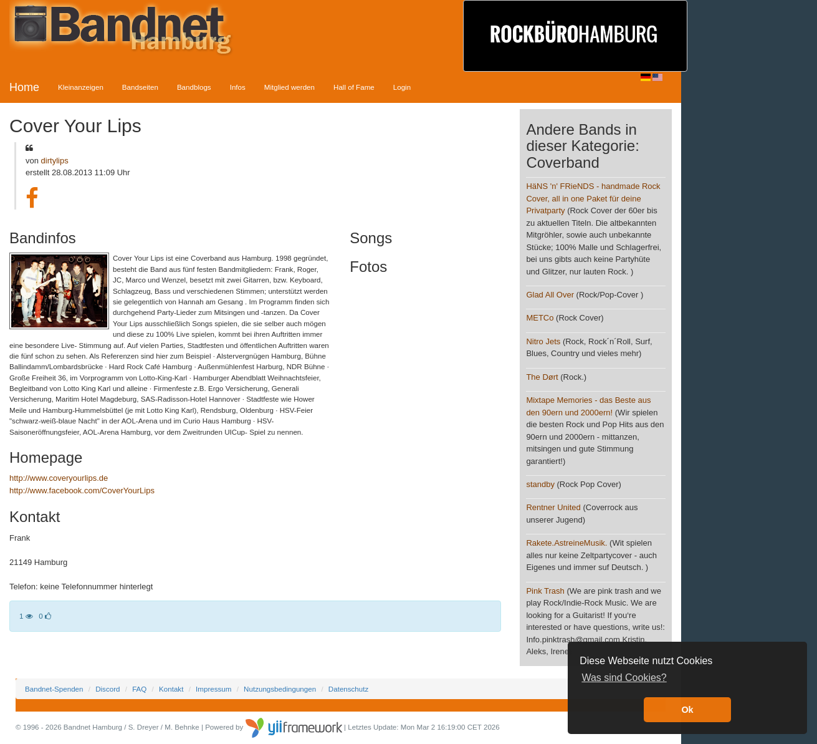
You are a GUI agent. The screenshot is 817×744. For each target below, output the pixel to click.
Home (24, 87)
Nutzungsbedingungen (280, 689)
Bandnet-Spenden (54, 689)
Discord (107, 689)
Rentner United (553, 507)
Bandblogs (194, 87)
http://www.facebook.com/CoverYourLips (82, 490)
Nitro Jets (543, 341)
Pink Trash (545, 591)
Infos (238, 87)
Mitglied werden (289, 87)
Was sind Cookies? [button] (623, 677)
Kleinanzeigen (80, 87)
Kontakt (171, 689)
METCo (539, 317)
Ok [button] (687, 710)
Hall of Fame (354, 87)
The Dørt (542, 377)
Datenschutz (348, 689)
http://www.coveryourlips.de (58, 478)
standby (540, 484)
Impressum (213, 689)
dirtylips (55, 160)
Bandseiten (140, 87)
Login (402, 87)
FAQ (139, 689)
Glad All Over (550, 294)
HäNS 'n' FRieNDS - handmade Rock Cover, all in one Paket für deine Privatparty (593, 198)
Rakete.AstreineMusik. (566, 543)
